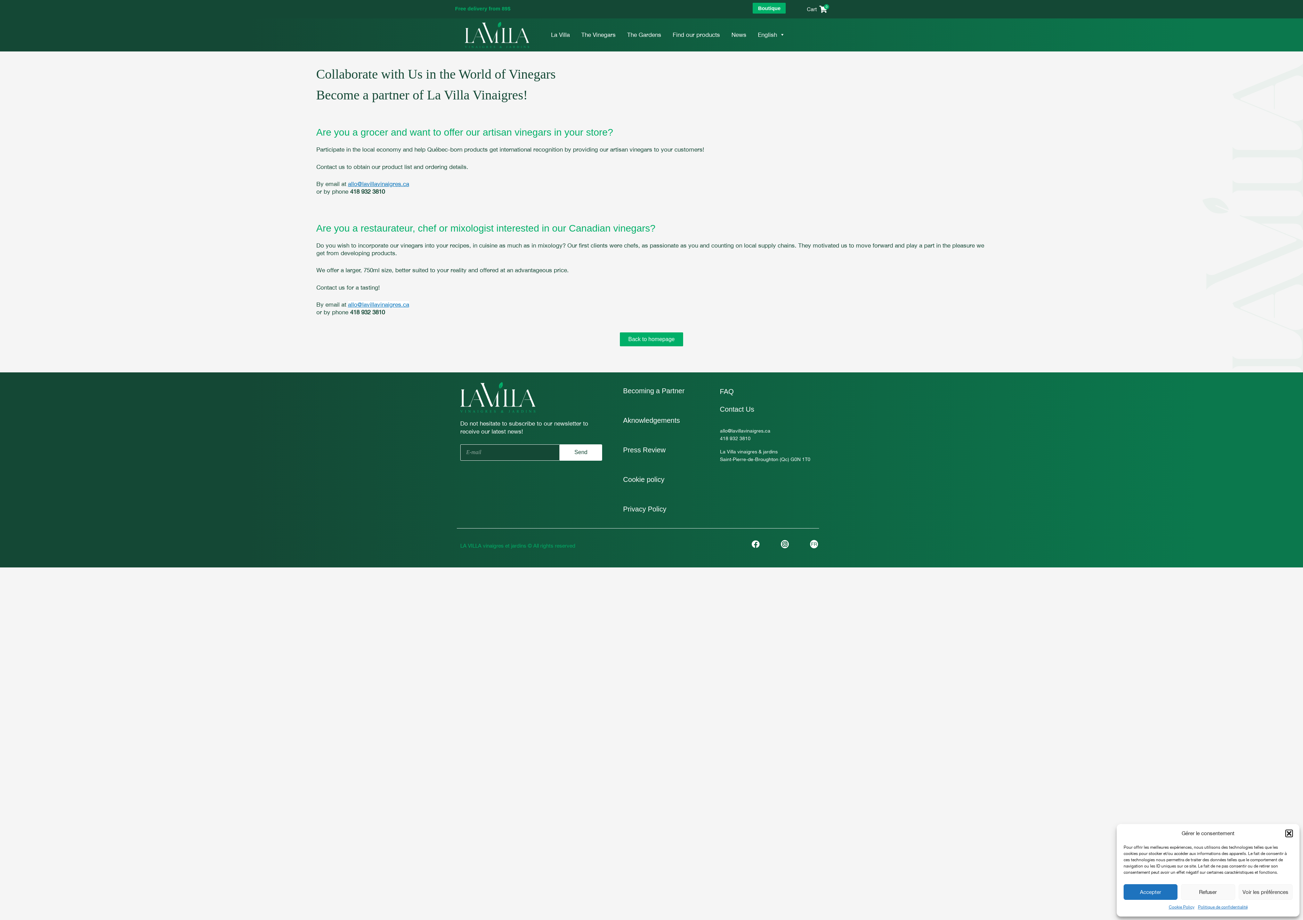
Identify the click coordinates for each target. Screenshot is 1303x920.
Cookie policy (643, 479)
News (738, 34)
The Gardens (644, 34)
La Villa (560, 34)
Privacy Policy (644, 509)
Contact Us (737, 409)
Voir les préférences (1265, 892)
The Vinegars (598, 34)
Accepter (1150, 892)
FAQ (727, 391)
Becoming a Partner (654, 391)
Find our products (696, 34)
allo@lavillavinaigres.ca (378, 183)
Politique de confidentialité (1223, 907)
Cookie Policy (1182, 907)
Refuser (1208, 892)
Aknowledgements (651, 420)
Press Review (644, 450)
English (771, 35)
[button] (1289, 833)
